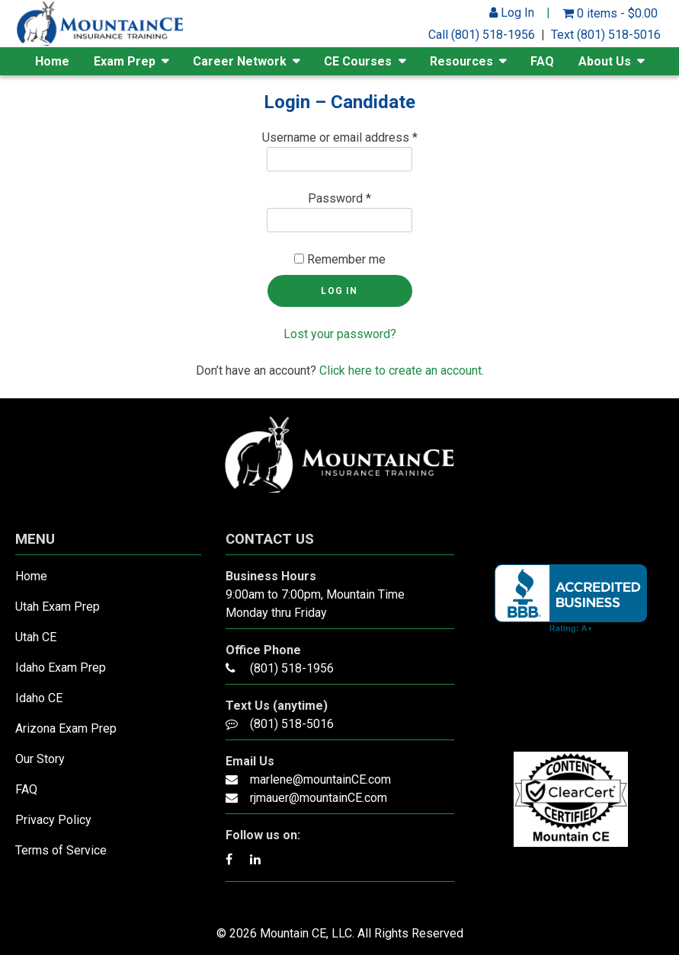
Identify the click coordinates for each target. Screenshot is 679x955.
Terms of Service (61, 850)
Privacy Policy (53, 820)
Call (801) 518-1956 (481, 34)
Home (52, 61)
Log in (339, 291)
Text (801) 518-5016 (606, 34)
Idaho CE (38, 698)
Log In (511, 12)
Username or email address (340, 137)
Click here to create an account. (401, 370)
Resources (461, 61)
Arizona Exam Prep (66, 728)
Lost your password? (339, 334)
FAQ (542, 61)
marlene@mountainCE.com (320, 779)
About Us (604, 61)
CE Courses (358, 61)
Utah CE (35, 637)
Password (339, 198)
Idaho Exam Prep (60, 667)
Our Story (40, 759)
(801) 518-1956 (292, 668)
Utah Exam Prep (57, 606)
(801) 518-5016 (292, 724)
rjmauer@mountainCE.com (318, 798)
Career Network (240, 61)
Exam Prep (124, 61)
